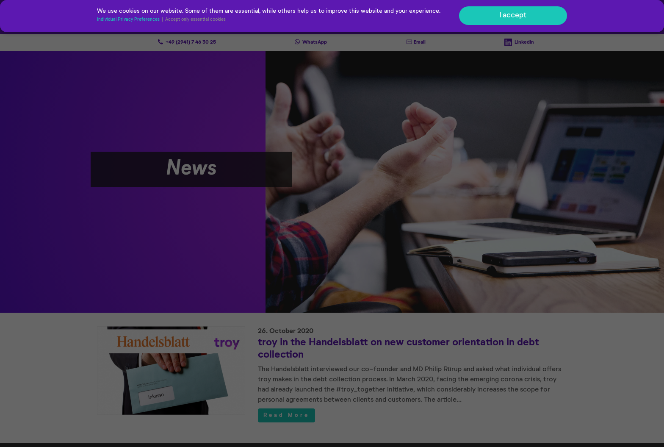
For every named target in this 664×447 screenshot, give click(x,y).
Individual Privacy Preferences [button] (129, 20)
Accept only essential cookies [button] (195, 20)
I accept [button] (513, 16)
